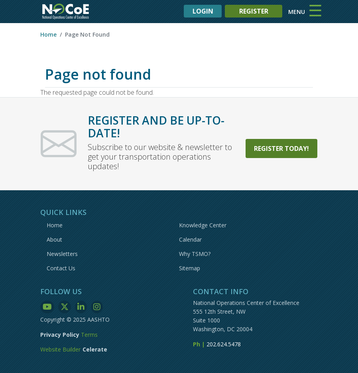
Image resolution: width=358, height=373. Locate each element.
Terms (89, 334)
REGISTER (253, 11)
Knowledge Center (202, 225)
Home (48, 34)
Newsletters (62, 254)
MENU (296, 12)
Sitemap (189, 268)
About (54, 239)
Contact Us (61, 268)
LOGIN (203, 11)
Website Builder (60, 349)
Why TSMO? (194, 254)
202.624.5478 (224, 344)
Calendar (190, 239)
